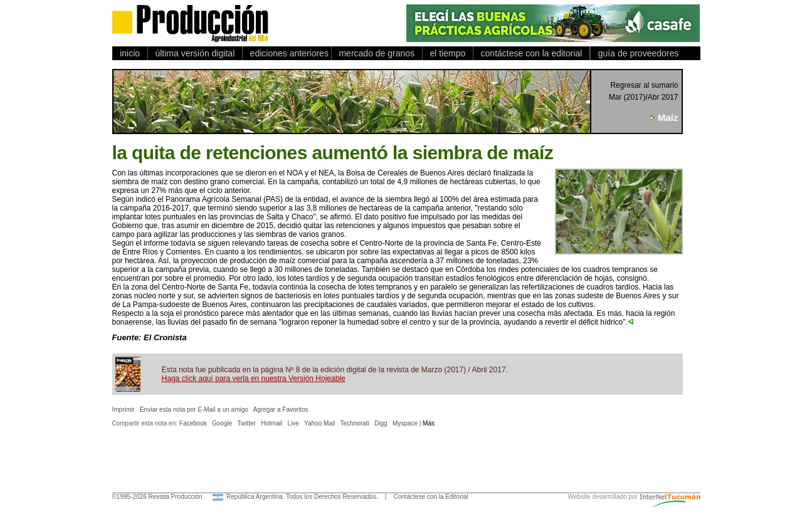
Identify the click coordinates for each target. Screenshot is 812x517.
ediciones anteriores (287, 53)
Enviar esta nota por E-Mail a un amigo (194, 409)
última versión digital (195, 53)
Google (222, 423)
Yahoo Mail (319, 423)
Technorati (354, 423)
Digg (381, 423)
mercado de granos (377, 53)
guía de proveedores (636, 53)
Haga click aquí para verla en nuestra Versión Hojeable (253, 378)
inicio (130, 53)
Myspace (405, 423)
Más (429, 423)
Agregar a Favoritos (280, 409)
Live (293, 423)
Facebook (193, 423)
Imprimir (123, 409)
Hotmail (271, 423)
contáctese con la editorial (531, 53)
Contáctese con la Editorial (431, 496)
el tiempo (448, 53)
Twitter (246, 423)
